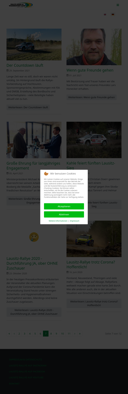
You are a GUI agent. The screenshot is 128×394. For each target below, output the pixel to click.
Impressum (74, 221)
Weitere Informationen (58, 221)
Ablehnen (64, 214)
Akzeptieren (64, 206)
